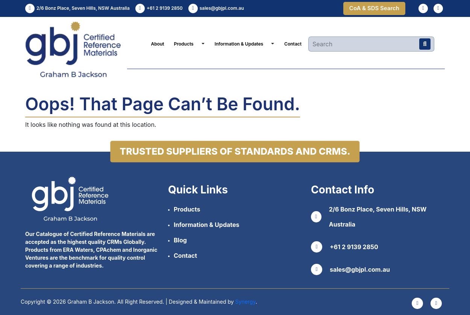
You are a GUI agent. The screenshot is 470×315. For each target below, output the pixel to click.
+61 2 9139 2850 (344, 247)
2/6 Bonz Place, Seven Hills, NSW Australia (368, 216)
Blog (180, 240)
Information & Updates (239, 44)
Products (184, 44)
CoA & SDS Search (374, 8)
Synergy (245, 301)
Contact (293, 44)
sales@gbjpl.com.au (350, 269)
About (157, 44)
